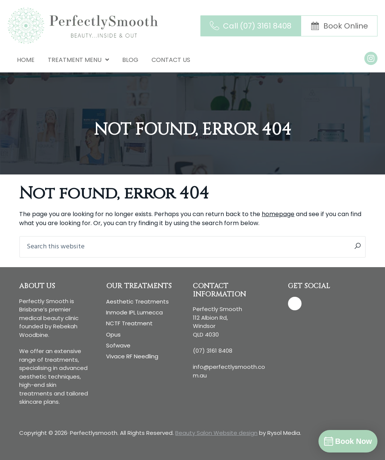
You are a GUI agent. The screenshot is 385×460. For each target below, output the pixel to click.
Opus (113, 334)
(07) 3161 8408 (212, 351)
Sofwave (118, 345)
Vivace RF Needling (132, 356)
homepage (278, 214)
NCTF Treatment (129, 323)
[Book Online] (339, 25)
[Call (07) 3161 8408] (250, 25)
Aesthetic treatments (137, 301)
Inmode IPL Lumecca (134, 312)
